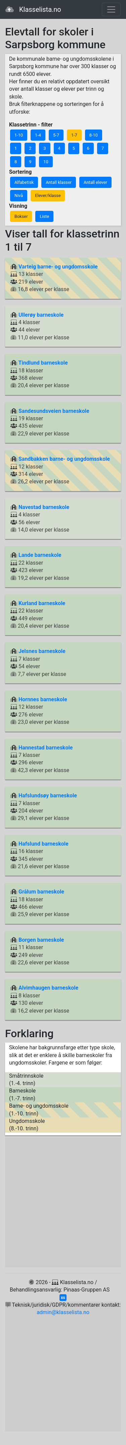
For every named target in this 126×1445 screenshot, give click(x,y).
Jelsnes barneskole (42, 651)
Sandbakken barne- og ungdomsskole (64, 459)
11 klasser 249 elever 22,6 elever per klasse (39, 951)
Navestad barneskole (43, 507)
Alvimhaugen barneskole (48, 988)
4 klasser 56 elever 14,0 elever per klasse (39, 518)
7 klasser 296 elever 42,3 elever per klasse (41, 758)
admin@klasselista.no (63, 1312)
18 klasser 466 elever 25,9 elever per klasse (39, 902)
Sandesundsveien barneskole (53, 411)
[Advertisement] (63, 1202)
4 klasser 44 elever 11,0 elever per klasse (39, 326)
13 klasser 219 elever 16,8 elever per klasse (54, 277)
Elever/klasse (47, 195)
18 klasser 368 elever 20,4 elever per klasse (39, 374)
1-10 (18, 135)
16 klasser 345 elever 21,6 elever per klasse (39, 855)
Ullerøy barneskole (41, 315)
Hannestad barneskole (45, 747)
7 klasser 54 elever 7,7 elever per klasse (38, 662)
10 (45, 161)
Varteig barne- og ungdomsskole (58, 266)
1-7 (74, 135)
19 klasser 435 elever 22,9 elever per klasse (49, 422)
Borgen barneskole (41, 940)
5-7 (56, 135)
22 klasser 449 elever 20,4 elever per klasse (39, 614)
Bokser (21, 216)
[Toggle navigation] (111, 9)
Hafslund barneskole (43, 844)
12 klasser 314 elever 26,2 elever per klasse (60, 470)
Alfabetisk (24, 182)
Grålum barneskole (41, 891)
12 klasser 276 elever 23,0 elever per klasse (39, 710)
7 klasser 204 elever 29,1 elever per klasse (43, 806)
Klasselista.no (33, 9)
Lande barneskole (39, 555)
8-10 (93, 135)
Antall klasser (59, 182)
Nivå (18, 195)
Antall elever (95, 182)
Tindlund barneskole (43, 363)
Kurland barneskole (41, 603)
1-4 (38, 135)
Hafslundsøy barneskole (47, 795)
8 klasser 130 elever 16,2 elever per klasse (44, 999)
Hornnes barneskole (42, 699)
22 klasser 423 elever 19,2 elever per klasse (39, 566)
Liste (44, 216)
